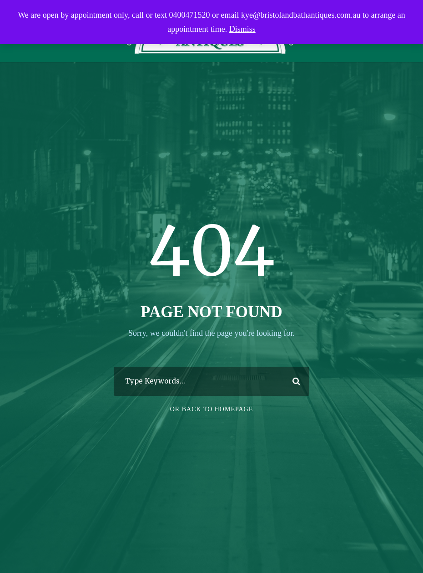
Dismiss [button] (242, 29)
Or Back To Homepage (211, 409)
